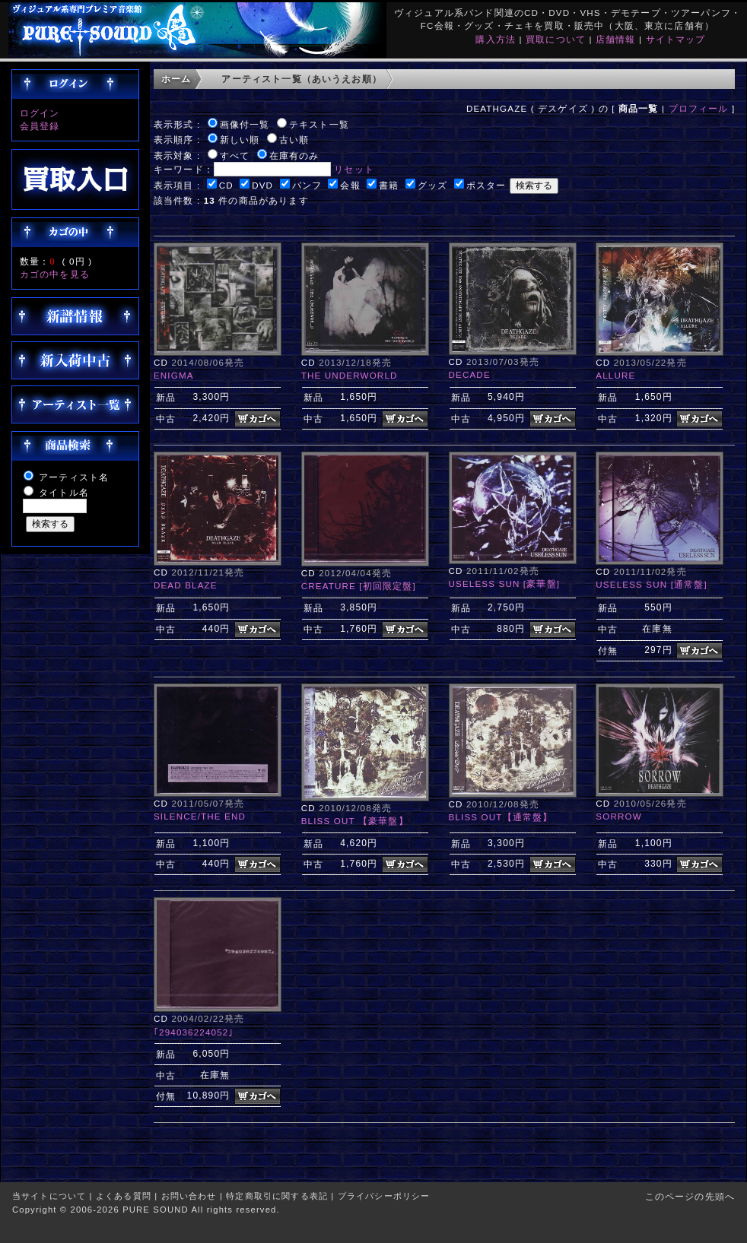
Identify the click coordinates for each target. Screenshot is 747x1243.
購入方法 (495, 39)
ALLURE (615, 375)
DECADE (470, 374)
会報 (350, 185)
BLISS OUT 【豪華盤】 (354, 821)
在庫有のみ (294, 155)
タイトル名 (64, 492)
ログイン (40, 113)
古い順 (294, 139)
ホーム (176, 79)
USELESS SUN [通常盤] (651, 584)
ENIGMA (174, 375)
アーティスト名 (74, 477)
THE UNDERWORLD (349, 375)
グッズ (432, 185)
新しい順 (240, 139)
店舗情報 (616, 39)
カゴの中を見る (55, 274)
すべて (235, 155)
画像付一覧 (245, 124)
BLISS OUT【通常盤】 (501, 817)
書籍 (389, 185)
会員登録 (40, 126)
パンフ (307, 185)
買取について (556, 39)
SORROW (618, 816)
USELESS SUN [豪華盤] (505, 583)
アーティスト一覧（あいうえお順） (301, 79)
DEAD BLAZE (186, 585)
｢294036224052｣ (194, 1032)
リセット (354, 169)
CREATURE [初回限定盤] (358, 586)
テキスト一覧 (319, 124)
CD (226, 185)
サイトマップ (676, 39)
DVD (262, 185)
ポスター (486, 185)
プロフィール (699, 108)
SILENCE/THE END (200, 816)
